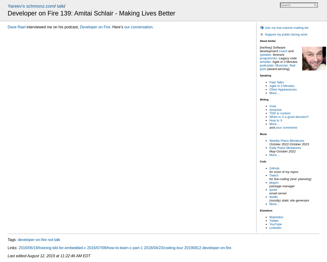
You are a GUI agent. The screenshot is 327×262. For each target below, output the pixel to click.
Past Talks (276, 82)
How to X (275, 120)
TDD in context (279, 113)
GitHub (274, 168)
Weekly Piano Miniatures (286, 140)
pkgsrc (274, 182)
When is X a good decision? (289, 117)
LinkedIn (275, 228)
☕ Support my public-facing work (283, 34)
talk (60, 6)
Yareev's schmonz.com (31, 6)
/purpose (275, 109)
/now (272, 106)
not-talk (54, 240)
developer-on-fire (32, 240)
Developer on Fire (95, 27)
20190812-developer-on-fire (207, 248)
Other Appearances (283, 89)
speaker (265, 54)
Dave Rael (17, 27)
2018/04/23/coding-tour (163, 248)
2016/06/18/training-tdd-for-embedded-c (52, 248)
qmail (273, 189)
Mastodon (276, 217)
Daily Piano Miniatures (285, 148)
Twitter (274, 220)
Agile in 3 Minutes (281, 86)
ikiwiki (273, 197)
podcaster (267, 65)
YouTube (275, 224)
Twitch (273, 175)
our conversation (138, 27)
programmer (268, 58)
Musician (282, 65)
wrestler (265, 62)
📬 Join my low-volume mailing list (284, 28)
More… (274, 93)
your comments (286, 127)
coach (283, 51)
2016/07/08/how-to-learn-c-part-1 (115, 248)
